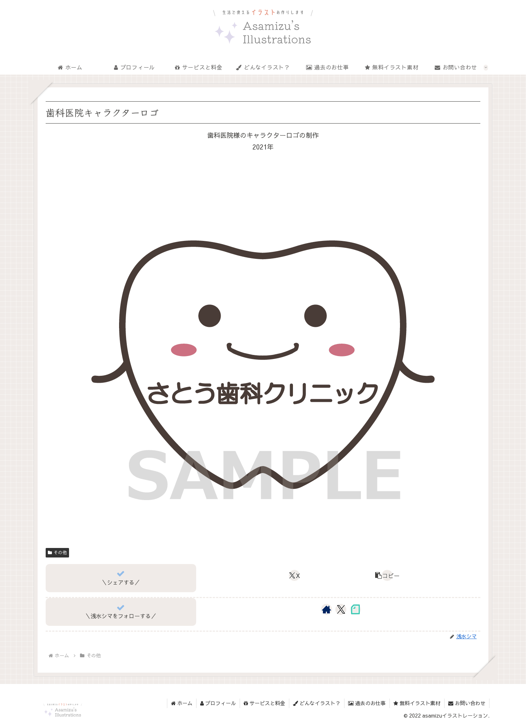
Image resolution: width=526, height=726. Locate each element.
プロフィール (218, 703)
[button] (387, 575)
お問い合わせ (466, 703)
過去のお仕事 (367, 703)
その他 (57, 552)
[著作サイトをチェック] (326, 609)
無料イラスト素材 (417, 703)
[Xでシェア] (294, 575)
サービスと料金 (264, 703)
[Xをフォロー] (341, 609)
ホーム (182, 703)
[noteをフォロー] (355, 609)
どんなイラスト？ (316, 703)
